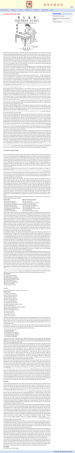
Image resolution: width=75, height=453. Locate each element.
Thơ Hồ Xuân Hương (57, 21)
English (71, 7)
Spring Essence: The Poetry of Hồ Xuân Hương (61, 19)
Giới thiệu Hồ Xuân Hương (58, 16)
